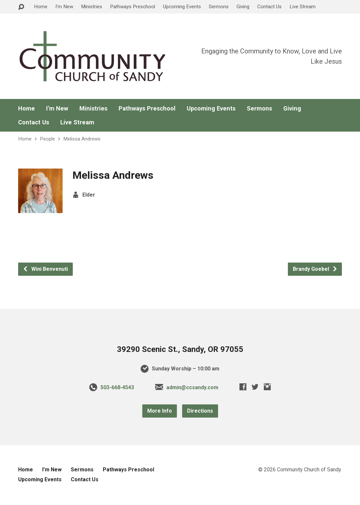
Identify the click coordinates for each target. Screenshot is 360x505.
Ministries (91, 7)
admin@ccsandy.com (192, 387)
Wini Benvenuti (45, 269)
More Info (159, 411)
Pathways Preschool (132, 7)
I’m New (64, 7)
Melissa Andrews (81, 139)
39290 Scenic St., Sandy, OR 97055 (180, 349)
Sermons (219, 7)
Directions (200, 411)
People (47, 139)
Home (40, 7)
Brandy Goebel (315, 269)
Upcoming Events (182, 7)
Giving (242, 7)
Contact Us (269, 7)
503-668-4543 (117, 387)
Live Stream (303, 7)
